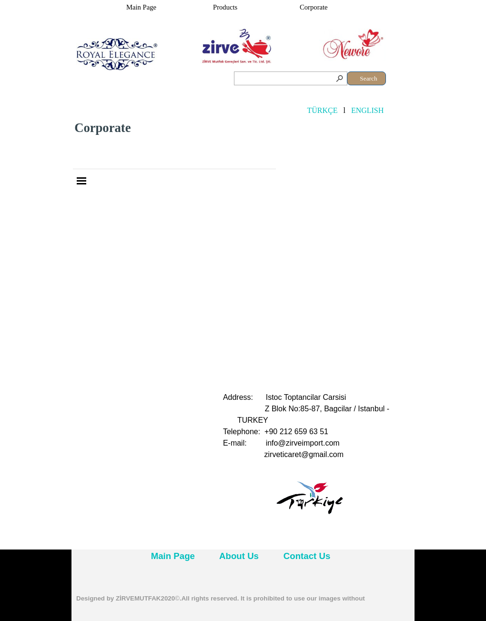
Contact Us (307, 556)
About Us (239, 556)
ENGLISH (367, 110)
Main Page (141, 7)
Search (368, 78)
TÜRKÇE (322, 110)
